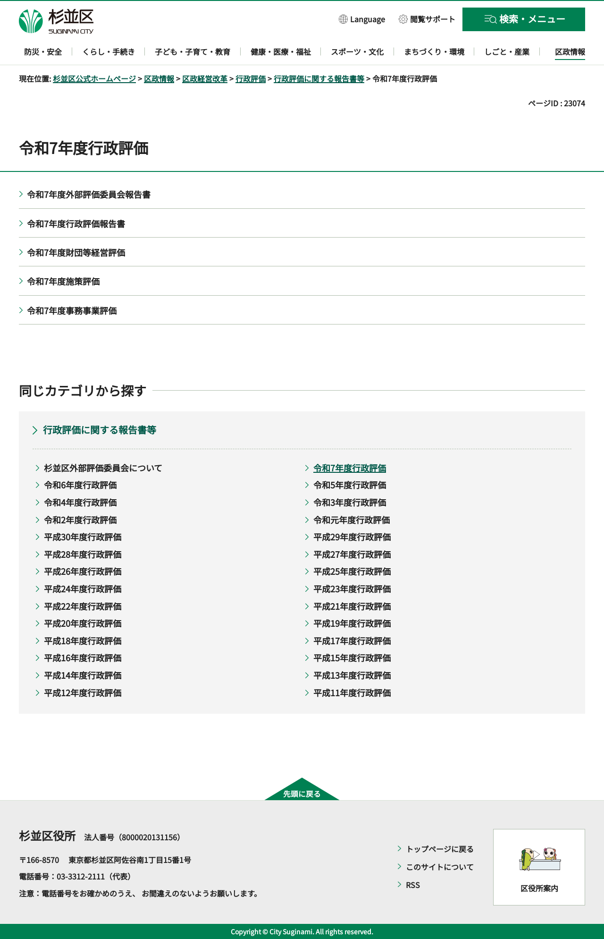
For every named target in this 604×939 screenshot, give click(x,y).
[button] (362, 18)
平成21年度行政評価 (352, 606)
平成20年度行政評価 (82, 623)
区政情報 (159, 78)
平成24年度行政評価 (82, 588)
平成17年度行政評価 (352, 640)
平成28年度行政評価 (82, 554)
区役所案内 (539, 888)
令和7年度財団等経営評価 (76, 252)
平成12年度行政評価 (82, 692)
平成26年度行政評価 (82, 571)
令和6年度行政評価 (80, 484)
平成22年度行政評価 (82, 606)
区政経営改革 (204, 78)
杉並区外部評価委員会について (103, 467)
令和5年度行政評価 (349, 484)
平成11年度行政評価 (352, 692)
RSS (413, 884)
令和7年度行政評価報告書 (76, 223)
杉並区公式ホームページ (94, 78)
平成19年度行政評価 (352, 623)
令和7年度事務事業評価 (72, 310)
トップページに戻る (440, 848)
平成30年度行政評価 (82, 536)
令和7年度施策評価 (63, 281)
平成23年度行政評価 (352, 588)
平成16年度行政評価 (82, 657)
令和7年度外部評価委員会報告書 (89, 194)
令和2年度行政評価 (80, 519)
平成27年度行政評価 (352, 554)
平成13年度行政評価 (352, 675)
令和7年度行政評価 (349, 467)
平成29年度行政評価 (352, 536)
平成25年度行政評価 (352, 571)
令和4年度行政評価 (80, 502)
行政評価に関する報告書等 (319, 78)
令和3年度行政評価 (349, 502)
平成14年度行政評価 (82, 675)
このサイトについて (440, 866)
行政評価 (250, 78)
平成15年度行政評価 (352, 657)
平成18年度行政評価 (82, 640)
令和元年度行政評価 (351, 519)
